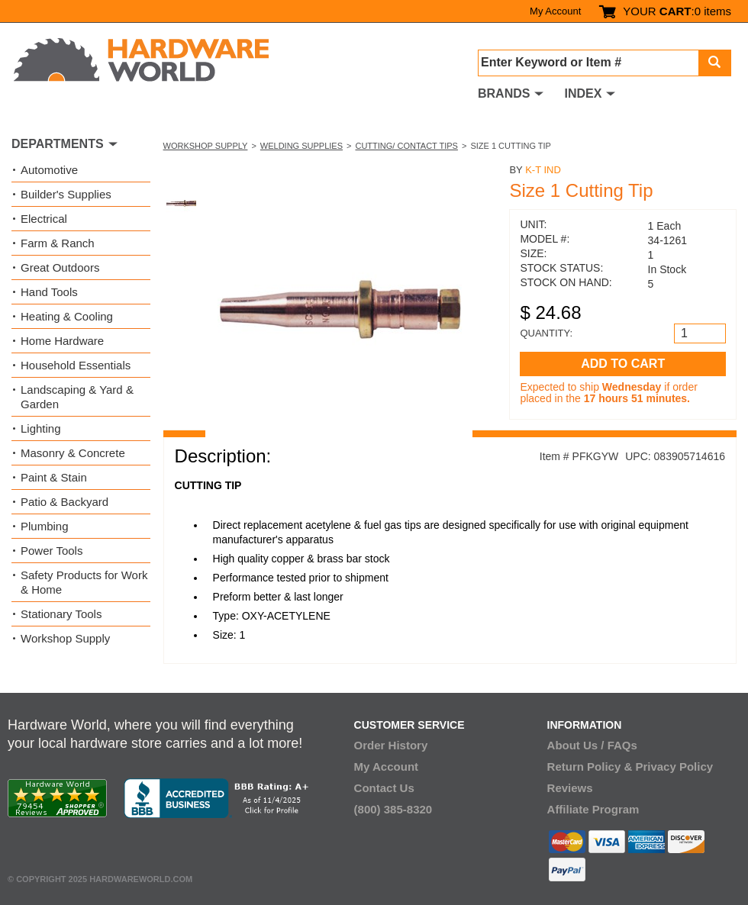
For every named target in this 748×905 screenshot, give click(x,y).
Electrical (44, 218)
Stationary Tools (61, 613)
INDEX (582, 93)
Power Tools (51, 550)
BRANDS (504, 93)
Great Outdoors (60, 267)
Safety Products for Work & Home (84, 582)
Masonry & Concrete (73, 452)
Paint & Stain (54, 477)
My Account (555, 11)
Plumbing (45, 526)
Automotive (49, 169)
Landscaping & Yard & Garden (77, 397)
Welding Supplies (301, 145)
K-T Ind (543, 170)
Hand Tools (49, 291)
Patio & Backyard (64, 501)
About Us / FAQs (592, 745)
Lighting (41, 428)
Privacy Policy (674, 766)
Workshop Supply (205, 145)
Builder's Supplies (66, 194)
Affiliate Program (593, 809)
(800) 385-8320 (393, 809)
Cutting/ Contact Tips (406, 145)
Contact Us (384, 787)
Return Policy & (590, 766)
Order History (391, 745)
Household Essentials (76, 365)
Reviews (570, 787)
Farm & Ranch (58, 243)
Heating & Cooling (67, 316)
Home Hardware (62, 340)
